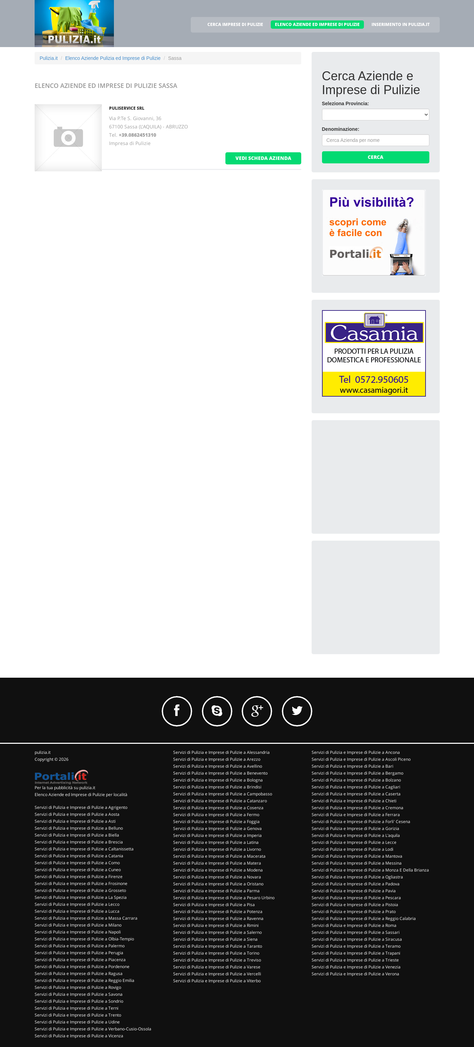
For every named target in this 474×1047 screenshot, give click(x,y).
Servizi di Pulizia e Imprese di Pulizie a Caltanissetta (84, 849)
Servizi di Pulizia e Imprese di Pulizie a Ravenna (218, 918)
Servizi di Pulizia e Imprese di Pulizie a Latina (216, 842)
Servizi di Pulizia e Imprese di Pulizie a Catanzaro (220, 801)
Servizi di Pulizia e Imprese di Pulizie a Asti (75, 821)
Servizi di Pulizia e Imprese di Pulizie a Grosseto (80, 890)
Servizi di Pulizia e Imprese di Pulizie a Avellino (217, 766)
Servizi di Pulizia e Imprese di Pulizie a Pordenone (82, 966)
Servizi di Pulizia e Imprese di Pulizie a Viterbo (217, 981)
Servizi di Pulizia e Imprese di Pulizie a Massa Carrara (86, 918)
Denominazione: (340, 129)
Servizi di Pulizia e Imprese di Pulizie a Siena (215, 939)
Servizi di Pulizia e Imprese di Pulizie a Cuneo (78, 870)
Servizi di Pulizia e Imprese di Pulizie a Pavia (354, 891)
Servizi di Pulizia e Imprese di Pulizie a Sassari (356, 932)
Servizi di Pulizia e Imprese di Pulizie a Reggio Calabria (364, 918)
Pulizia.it (49, 58)
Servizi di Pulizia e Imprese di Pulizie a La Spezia (81, 897)
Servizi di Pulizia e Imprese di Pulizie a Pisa (214, 905)
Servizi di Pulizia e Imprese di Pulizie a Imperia (217, 835)
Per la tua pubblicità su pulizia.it (65, 788)
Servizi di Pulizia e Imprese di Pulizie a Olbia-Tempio (84, 939)
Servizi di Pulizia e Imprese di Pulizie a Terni (76, 1008)
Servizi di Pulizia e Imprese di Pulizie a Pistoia (355, 905)
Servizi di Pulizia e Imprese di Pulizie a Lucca (77, 911)
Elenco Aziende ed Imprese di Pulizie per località (81, 794)
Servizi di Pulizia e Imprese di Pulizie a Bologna (218, 780)
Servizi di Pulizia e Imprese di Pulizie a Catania (79, 856)
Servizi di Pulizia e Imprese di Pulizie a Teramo (356, 946)
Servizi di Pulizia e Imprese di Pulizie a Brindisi (217, 787)
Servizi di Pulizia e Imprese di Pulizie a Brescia (79, 842)
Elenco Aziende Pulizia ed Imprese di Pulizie (113, 58)
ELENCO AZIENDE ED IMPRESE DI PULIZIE (317, 24)
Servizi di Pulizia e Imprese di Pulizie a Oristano (218, 884)
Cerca (375, 157)
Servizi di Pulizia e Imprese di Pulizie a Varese (216, 967)
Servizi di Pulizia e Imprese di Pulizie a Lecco (77, 904)
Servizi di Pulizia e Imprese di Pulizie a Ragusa (79, 973)
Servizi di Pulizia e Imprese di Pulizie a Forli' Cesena (361, 821)
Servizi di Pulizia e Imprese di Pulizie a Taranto (217, 946)
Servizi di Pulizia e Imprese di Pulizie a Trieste (355, 960)
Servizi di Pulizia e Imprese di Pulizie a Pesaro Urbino (224, 898)
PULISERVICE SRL (126, 108)
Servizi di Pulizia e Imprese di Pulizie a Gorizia (355, 828)
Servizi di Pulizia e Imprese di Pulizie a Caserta (356, 794)
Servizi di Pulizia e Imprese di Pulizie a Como (77, 863)
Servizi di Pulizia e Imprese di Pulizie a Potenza (217, 911)
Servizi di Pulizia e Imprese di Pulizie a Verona (355, 974)
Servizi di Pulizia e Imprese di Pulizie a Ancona (356, 752)
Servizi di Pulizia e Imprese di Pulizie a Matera (217, 863)
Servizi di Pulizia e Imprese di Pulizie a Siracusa (357, 939)
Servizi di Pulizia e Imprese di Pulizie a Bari (352, 766)
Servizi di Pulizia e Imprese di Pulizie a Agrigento (81, 807)
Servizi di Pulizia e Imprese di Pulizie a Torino (216, 953)
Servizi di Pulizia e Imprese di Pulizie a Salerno (217, 932)
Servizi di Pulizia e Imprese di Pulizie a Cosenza (218, 808)
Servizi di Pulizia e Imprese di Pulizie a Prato (354, 911)
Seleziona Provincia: (345, 103)
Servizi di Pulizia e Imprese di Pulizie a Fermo (216, 815)
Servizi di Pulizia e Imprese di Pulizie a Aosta (77, 814)
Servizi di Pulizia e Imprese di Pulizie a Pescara (356, 898)
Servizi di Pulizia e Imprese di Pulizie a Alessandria (221, 752)
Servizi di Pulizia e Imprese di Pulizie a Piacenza (80, 960)
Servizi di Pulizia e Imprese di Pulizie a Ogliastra (357, 877)
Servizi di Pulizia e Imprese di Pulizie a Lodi (352, 849)
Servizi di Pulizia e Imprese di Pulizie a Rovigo (78, 987)
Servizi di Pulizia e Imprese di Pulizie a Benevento (220, 773)
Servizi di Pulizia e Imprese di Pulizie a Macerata (219, 856)
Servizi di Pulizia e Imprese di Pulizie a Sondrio (79, 1001)
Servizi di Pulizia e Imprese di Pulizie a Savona (79, 994)
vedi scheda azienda (263, 158)
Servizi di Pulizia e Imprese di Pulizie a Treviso (217, 960)
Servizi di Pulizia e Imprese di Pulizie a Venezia (356, 967)
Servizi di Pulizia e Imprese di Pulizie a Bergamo (357, 773)
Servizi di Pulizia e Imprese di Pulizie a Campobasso (222, 794)
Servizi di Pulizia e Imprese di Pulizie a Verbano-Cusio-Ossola (93, 1029)
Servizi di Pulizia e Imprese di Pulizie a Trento (78, 1015)
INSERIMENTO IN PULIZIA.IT (401, 24)
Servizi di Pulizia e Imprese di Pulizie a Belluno (79, 828)
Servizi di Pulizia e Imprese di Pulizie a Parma (216, 891)
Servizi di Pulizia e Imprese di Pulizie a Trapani (356, 953)
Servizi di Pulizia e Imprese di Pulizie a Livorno (217, 849)
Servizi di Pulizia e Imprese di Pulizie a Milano (78, 925)
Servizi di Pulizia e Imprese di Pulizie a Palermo (80, 946)
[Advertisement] (374, 474)
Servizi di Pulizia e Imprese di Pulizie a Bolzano (356, 780)
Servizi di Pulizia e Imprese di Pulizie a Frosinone (81, 883)
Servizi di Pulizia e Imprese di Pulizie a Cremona (357, 808)
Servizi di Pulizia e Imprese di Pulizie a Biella (77, 835)
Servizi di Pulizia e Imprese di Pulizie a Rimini (216, 925)
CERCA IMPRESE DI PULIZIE (235, 24)
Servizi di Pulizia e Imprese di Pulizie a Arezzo (216, 759)
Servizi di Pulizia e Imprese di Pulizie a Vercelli (217, 974)
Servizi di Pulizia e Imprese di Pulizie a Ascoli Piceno (361, 759)
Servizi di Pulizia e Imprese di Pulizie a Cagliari (356, 787)
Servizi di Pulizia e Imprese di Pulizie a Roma (354, 925)
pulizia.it (43, 752)
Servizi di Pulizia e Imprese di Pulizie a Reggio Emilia (84, 980)
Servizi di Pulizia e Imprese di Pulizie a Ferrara (356, 815)
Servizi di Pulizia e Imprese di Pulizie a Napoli (78, 932)
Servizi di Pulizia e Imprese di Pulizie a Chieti (354, 801)
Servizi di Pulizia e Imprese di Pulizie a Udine (77, 1022)
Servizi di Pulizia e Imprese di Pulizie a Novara (217, 877)
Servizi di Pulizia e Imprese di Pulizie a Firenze (79, 876)
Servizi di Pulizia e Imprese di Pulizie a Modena (218, 870)
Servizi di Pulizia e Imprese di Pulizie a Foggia (216, 821)
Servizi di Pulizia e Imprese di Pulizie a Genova (217, 828)
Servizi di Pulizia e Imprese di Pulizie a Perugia (79, 953)
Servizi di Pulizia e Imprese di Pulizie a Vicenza (79, 1036)
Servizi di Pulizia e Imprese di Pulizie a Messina (357, 863)
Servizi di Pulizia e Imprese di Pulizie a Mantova (357, 856)
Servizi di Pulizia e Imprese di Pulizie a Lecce (354, 842)
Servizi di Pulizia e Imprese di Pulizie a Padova (356, 884)
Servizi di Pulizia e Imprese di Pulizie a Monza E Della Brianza (370, 870)
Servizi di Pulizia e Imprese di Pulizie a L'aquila (356, 835)
